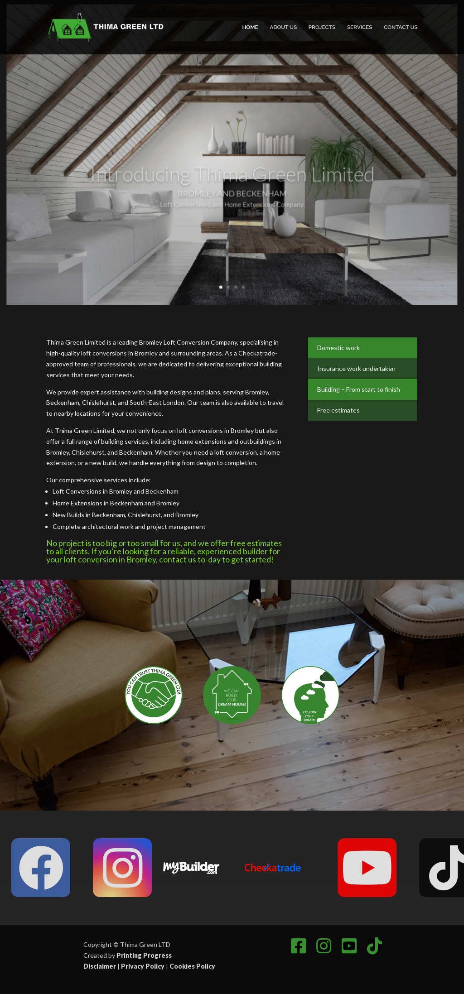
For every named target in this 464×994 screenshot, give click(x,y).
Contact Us (401, 27)
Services (359, 27)
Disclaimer (99, 966)
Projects (322, 27)
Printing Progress (144, 955)
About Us (283, 27)
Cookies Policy (192, 966)
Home (250, 27)
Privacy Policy (142, 966)
